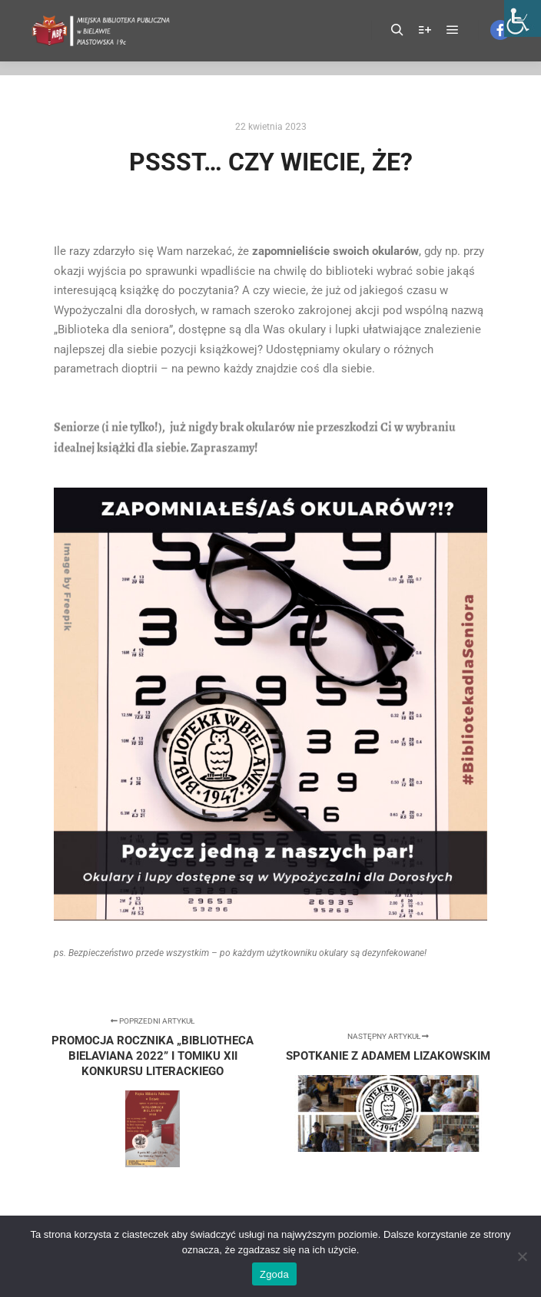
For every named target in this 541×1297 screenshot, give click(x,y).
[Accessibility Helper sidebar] (522, 18)
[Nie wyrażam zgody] (521, 1256)
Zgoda (274, 1274)
